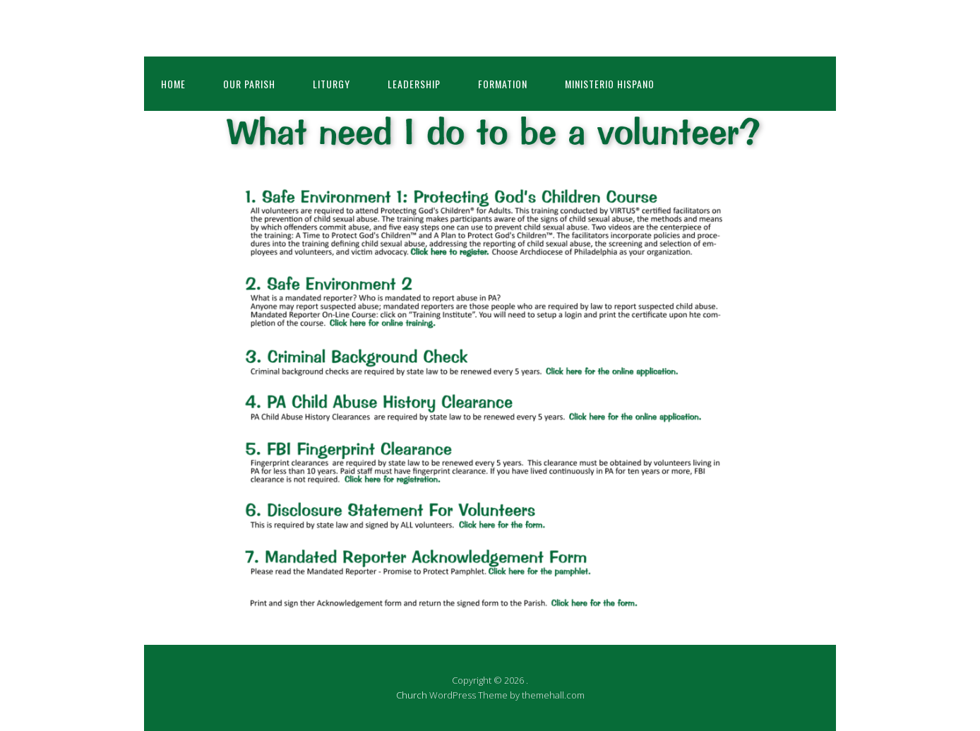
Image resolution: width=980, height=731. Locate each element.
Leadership (414, 83)
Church (411, 695)
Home (173, 83)
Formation (502, 83)
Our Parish (249, 83)
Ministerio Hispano (610, 83)
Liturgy (331, 83)
